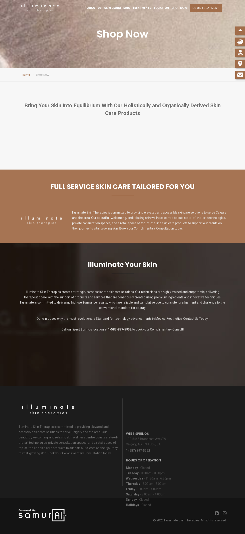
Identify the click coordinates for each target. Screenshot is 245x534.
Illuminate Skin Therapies (181, 520)
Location (161, 8)
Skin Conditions (117, 8)
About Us (94, 8)
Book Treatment (206, 7)
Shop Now (179, 8)
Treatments (142, 8)
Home (26, 75)
